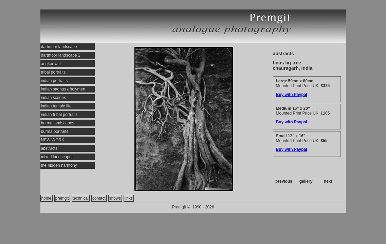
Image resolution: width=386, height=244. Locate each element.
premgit (62, 198)
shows (115, 198)
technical (81, 198)
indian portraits (54, 80)
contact (99, 198)
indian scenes (53, 97)
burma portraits (55, 131)
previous (283, 181)
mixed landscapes (57, 157)
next (328, 181)
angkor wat (51, 63)
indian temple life (56, 106)
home (46, 198)
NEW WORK (53, 140)
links (129, 198)
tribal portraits (53, 72)
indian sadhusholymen (63, 89)
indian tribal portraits (59, 114)
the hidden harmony (59, 165)
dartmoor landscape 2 (60, 55)
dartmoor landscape (59, 46)
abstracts (49, 148)
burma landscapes (57, 123)
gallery (306, 181)
